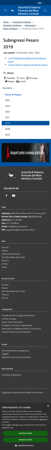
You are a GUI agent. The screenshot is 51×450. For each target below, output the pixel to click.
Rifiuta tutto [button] (25, 440)
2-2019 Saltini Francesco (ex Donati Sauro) (27, 64)
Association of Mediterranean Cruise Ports (21, 328)
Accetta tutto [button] (25, 433)
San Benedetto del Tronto (13, 257)
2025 (7, 134)
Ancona (5, 247)
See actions (9, 88)
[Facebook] (6, 195)
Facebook (9, 78)
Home (6, 22)
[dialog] (25, 426)
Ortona (5, 263)
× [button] (48, 406)
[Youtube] (13, 195)
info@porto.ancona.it (17, 226)
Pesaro (5, 250)
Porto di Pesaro (10, 28)
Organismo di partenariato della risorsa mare (22, 392)
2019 (7, 123)
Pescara (5, 260)
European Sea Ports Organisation (17, 325)
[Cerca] (45, 10)
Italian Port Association (12, 322)
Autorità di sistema (22, 22)
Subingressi (30, 25)
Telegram (9, 81)
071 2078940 (12, 223)
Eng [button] (41, 2)
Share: (8, 73)
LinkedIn (21, 81)
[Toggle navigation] (5, 10)
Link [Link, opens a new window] (11, 427)
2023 (7, 106)
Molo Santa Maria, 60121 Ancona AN (28, 213)
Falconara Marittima (11, 254)
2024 (7, 100)
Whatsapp (32, 78)
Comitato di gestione (11, 374)
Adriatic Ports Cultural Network (16, 331)
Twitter (20, 78)
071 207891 (16, 219)
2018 (7, 128)
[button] (25, 445)
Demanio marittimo (12, 25)
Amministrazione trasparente (15, 350)
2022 (7, 111)
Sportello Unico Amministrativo (16, 357)
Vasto (4, 267)
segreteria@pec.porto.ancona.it (20, 229)
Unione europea (9, 318)
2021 (7, 117)
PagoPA (5, 353)
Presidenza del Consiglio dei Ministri (18, 315)
